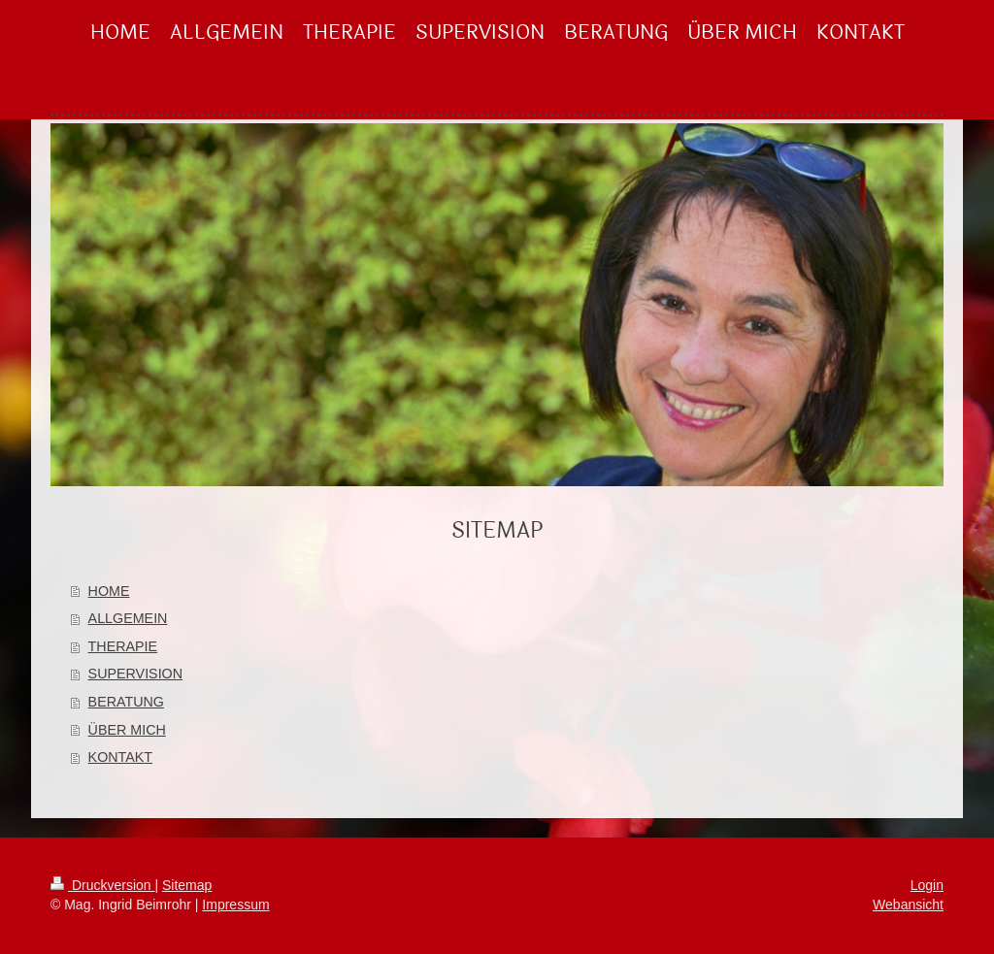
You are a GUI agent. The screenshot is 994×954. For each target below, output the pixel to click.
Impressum (235, 904)
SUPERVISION (135, 673)
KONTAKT (120, 757)
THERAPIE (123, 646)
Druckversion (102, 885)
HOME (109, 591)
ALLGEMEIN (128, 618)
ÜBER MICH (127, 730)
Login (927, 885)
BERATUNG (126, 701)
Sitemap (187, 885)
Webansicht (908, 904)
